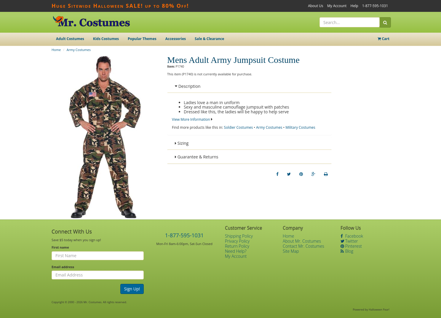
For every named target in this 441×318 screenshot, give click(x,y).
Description (187, 86)
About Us (315, 5)
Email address (63, 267)
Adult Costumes (70, 38)
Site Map (291, 251)
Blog (347, 251)
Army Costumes (79, 49)
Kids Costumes (106, 38)
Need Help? (236, 251)
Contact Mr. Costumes (303, 246)
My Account (336, 5)
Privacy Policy (237, 241)
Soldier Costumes (238, 127)
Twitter (349, 241)
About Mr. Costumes (302, 241)
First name (60, 247)
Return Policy (237, 246)
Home (56, 49)
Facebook (352, 236)
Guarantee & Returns (196, 157)
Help (354, 5)
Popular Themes (142, 38)
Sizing (181, 143)
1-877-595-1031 (375, 5)
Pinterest (351, 246)
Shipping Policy (239, 236)
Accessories (175, 38)
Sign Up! (132, 289)
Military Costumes (300, 127)
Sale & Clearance (209, 38)
